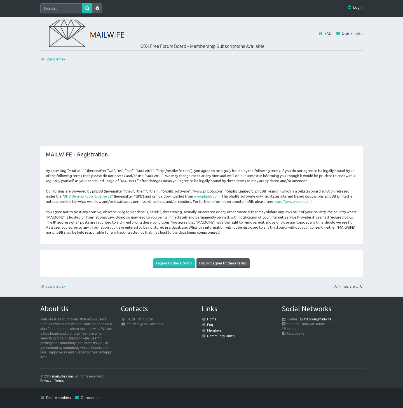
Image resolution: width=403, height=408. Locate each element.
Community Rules (221, 336)
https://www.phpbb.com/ (292, 202)
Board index (52, 286)
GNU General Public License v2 (87, 196)
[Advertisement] (201, 107)
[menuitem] (355, 7)
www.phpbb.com (207, 196)
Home (212, 319)
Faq (210, 325)
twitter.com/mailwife (315, 319)
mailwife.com (62, 376)
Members (214, 330)
